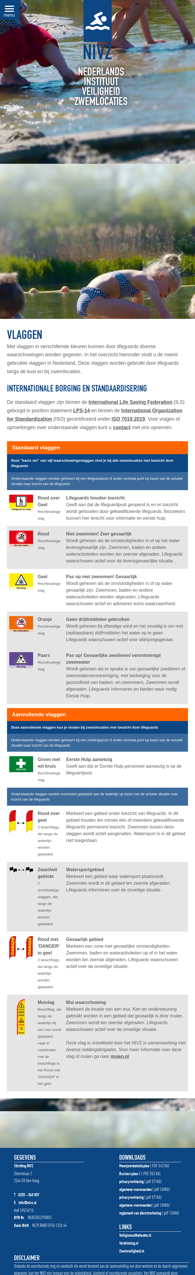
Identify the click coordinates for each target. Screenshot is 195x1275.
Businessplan (128, 1174)
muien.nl (120, 1056)
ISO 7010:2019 (128, 419)
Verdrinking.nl (128, 1244)
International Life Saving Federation (131, 402)
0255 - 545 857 (28, 1195)
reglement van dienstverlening (140, 1213)
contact (122, 427)
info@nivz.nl (27, 1203)
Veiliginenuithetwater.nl (135, 1236)
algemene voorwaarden (135, 1190)
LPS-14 (81, 410)
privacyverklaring (131, 1182)
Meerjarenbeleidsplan (134, 1166)
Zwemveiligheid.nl (131, 1251)
